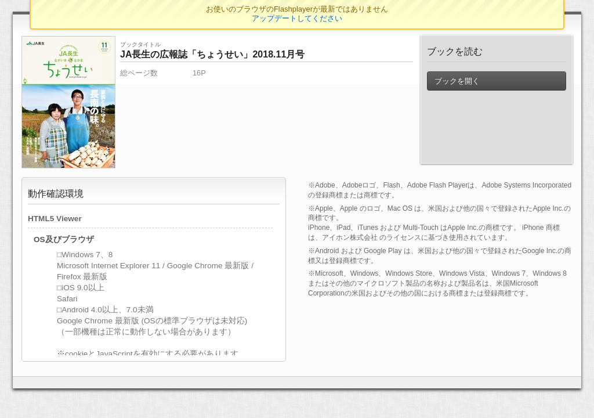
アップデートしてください (297, 18)
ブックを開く (457, 81)
